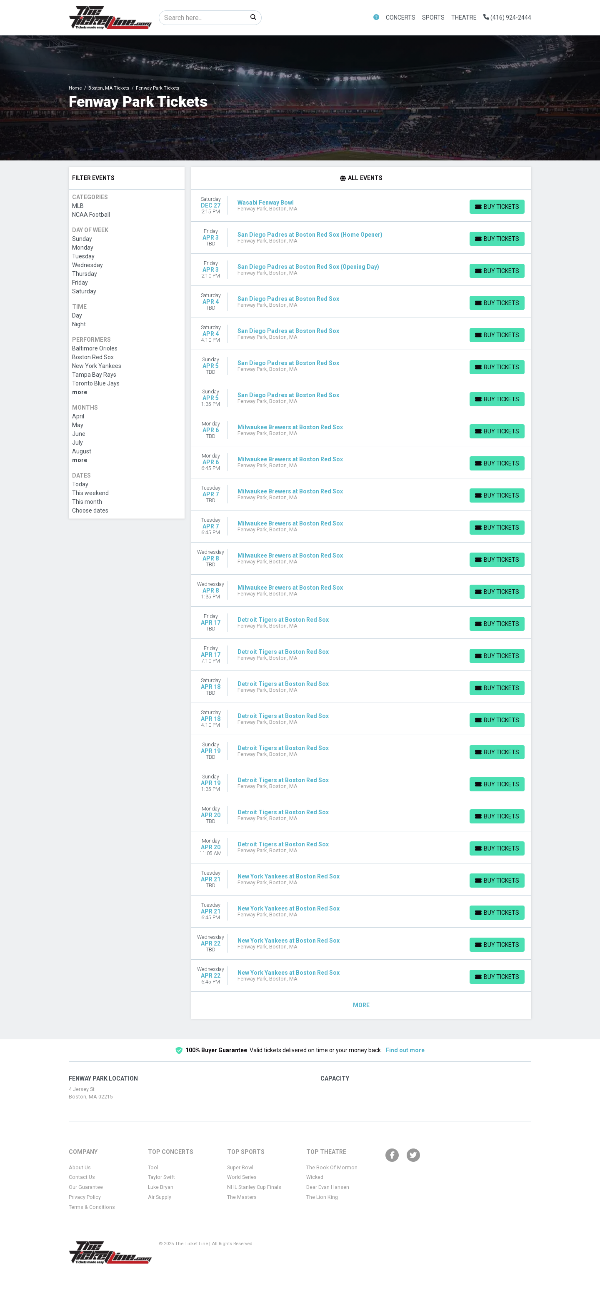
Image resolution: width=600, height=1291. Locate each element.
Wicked (314, 1177)
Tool (153, 1168)
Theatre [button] (464, 17)
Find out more (405, 1050)
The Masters (242, 1197)
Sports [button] (433, 17)
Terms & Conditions (92, 1207)
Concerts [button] (400, 17)
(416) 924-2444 (507, 17)
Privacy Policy (85, 1197)
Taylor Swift (161, 1177)
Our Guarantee (86, 1187)
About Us (80, 1168)
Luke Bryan (160, 1187)
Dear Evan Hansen (327, 1187)
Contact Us (82, 1177)
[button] (376, 17)
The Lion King (322, 1197)
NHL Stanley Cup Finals (254, 1187)
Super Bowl (240, 1168)
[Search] (202, 17)
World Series (242, 1177)
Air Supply (159, 1197)
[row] (361, 206)
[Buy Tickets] (497, 207)
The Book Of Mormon (332, 1168)
